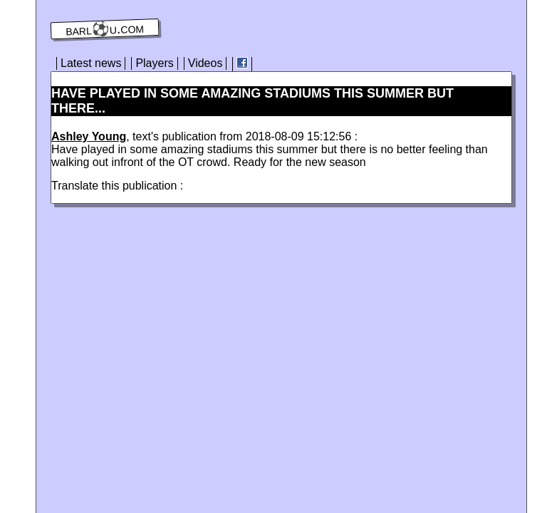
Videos (205, 63)
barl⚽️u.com (105, 29)
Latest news (91, 63)
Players (154, 63)
